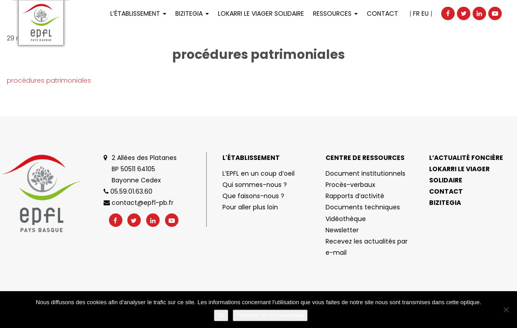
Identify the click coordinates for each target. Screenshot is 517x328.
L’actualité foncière (466, 157)
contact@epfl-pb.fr (139, 202)
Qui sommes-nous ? (254, 184)
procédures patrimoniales (49, 80)
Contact (382, 13)
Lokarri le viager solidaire (459, 174)
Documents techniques (363, 207)
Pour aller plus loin (250, 207)
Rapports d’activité (355, 195)
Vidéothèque (346, 218)
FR (416, 13)
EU (425, 13)
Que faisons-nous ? (253, 195)
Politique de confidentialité (270, 315)
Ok (221, 315)
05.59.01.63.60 (128, 191)
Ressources (335, 13)
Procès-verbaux (350, 184)
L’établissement (138, 13)
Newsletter (342, 230)
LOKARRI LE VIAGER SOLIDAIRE (261, 13)
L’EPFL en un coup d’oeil (258, 173)
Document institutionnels (365, 173)
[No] (505, 309)
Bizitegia (192, 13)
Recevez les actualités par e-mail (367, 247)
